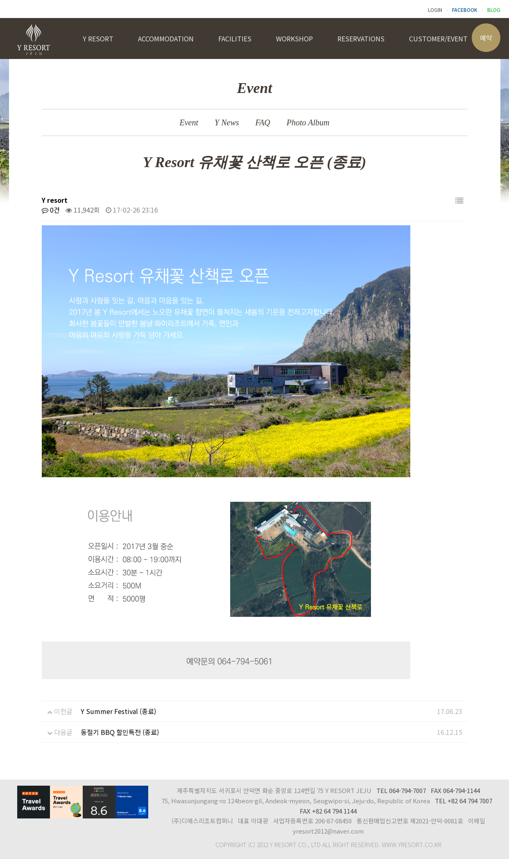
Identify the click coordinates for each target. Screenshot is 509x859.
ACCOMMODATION (166, 38)
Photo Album (308, 122)
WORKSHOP (294, 38)
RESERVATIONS (361, 38)
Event (189, 122)
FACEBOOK (464, 9)
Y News (227, 122)
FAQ (263, 122)
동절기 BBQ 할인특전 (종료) (120, 732)
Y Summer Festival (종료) (118, 711)
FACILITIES (234, 38)
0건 (51, 210)
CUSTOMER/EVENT (438, 38)
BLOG (493, 9)
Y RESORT (98, 38)
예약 (486, 38)
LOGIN (435, 9)
